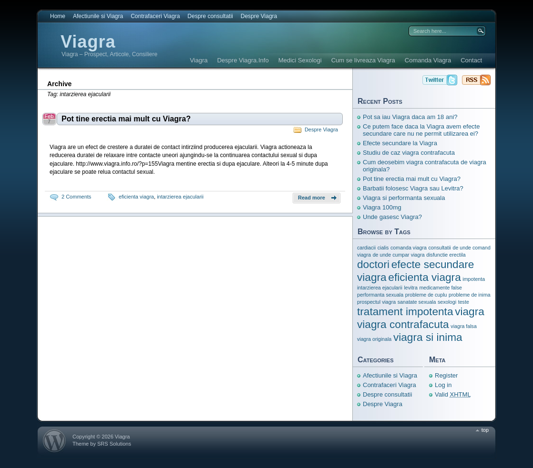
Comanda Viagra (428, 60)
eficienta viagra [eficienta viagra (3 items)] (424, 277)
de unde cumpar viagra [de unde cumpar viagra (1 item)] (399, 255)
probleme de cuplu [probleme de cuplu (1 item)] (426, 295)
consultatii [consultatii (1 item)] (439, 247)
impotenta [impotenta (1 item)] (473, 279)
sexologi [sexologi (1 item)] (447, 302)
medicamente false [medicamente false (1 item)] (440, 287)
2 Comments (76, 196)
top (485, 430)
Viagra (88, 41)
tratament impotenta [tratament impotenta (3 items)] (405, 311)
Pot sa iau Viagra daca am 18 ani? (410, 116)
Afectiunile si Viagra (98, 16)
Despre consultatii (210, 16)
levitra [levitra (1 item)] (410, 287)
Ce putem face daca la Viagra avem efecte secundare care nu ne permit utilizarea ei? (421, 130)
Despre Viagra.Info (242, 60)
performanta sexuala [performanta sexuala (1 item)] (380, 295)
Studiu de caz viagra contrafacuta (409, 152)
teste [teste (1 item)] (463, 302)
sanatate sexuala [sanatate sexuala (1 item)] (417, 302)
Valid (453, 394)
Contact (471, 60)
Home (57, 16)
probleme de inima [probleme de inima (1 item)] (470, 295)
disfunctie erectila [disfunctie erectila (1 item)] (445, 255)
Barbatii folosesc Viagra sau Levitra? (413, 188)
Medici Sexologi (300, 60)
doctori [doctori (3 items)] (373, 264)
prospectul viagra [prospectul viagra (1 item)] (376, 302)
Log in (443, 384)
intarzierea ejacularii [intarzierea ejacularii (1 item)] (379, 287)
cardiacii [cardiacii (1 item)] (366, 247)
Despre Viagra (259, 16)
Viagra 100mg (382, 207)
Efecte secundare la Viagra (400, 143)
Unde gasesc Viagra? (392, 216)
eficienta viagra (136, 196)
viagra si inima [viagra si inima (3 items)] (427, 337)
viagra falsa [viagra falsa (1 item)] (464, 326)
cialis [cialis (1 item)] (383, 247)
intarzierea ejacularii (180, 196)
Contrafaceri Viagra (155, 16)
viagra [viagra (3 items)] (469, 311)
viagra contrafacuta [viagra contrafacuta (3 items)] (403, 324)
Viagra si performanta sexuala (404, 197)
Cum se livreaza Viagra (363, 60)
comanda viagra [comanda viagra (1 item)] (408, 247)
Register (446, 375)
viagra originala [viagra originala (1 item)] (374, 339)
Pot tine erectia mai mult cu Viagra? (126, 119)
